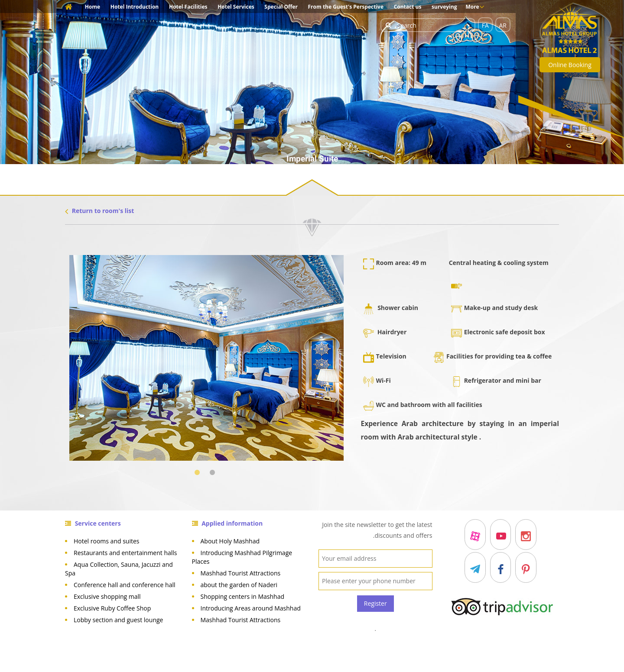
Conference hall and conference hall (125, 585)
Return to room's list (99, 211)
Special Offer (281, 6)
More (474, 7)
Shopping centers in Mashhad (243, 596)
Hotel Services (236, 6)
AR (503, 25)
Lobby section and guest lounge (118, 620)
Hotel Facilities (188, 6)
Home (92, 6)
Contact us (408, 6)
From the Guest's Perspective (346, 6)
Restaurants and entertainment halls (125, 553)
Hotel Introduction (134, 6)
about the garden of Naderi (239, 585)
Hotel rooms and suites (106, 541)
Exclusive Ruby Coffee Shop (112, 608)
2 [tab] (213, 472)
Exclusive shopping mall (107, 596)
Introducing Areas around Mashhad (251, 608)
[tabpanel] (206, 358)
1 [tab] (198, 472)
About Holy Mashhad (230, 541)
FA (485, 25)
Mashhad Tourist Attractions (241, 573)
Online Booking (570, 65)
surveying (444, 6)
